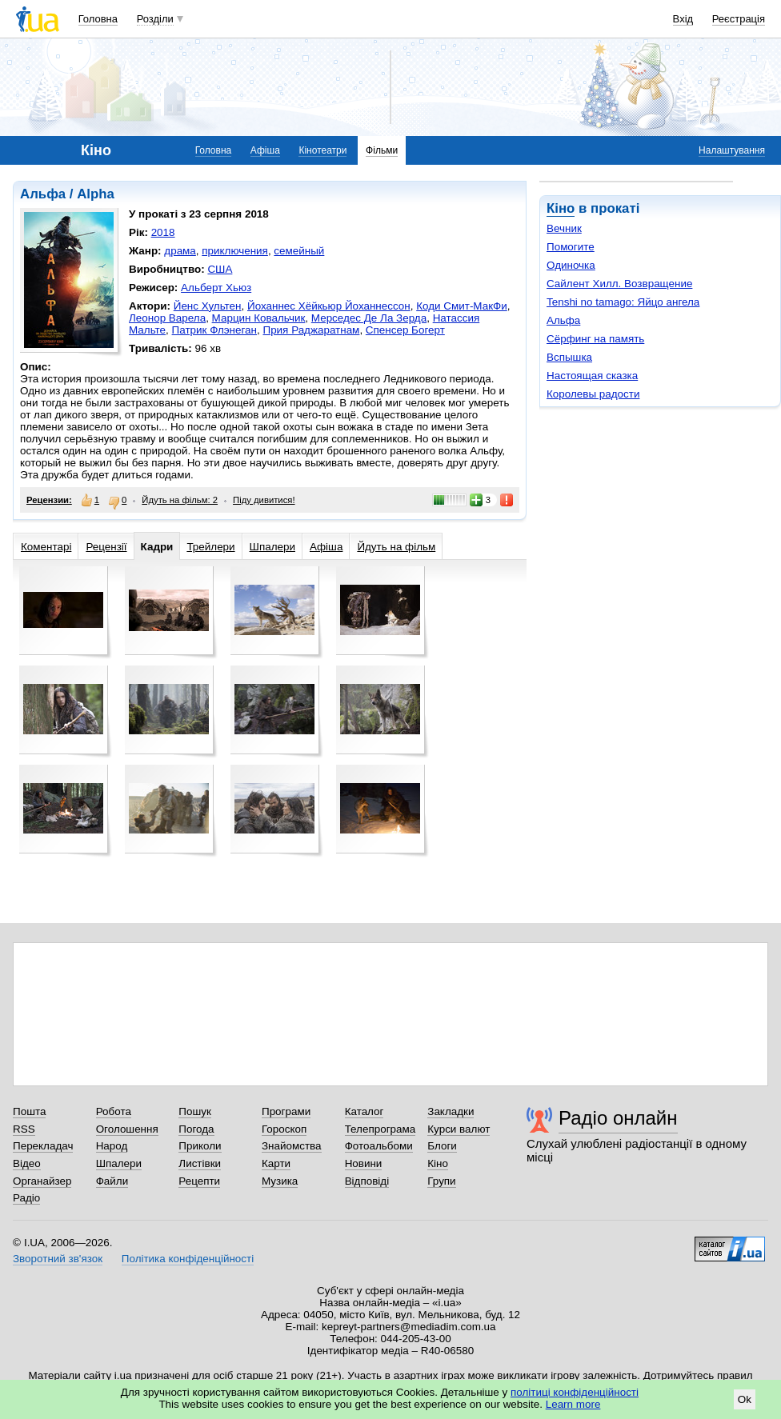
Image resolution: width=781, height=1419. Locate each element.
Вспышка (569, 357)
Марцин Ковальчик (259, 318)
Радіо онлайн (618, 1118)
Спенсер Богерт (405, 330)
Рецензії (106, 547)
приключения (235, 251)
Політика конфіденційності (188, 1259)
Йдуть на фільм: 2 (180, 500)
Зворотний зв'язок (57, 1259)
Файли (112, 1181)
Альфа (563, 320)
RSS (24, 1129)
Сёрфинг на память (595, 339)
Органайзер (42, 1181)
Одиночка (571, 265)
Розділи (155, 19)
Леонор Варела (167, 318)
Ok (744, 1399)
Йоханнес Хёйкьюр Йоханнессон (329, 306)
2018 (163, 232)
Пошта (29, 1111)
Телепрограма (380, 1129)
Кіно (561, 208)
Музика (280, 1181)
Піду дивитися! (264, 500)
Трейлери (210, 547)
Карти (276, 1163)
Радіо (26, 1198)
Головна (98, 19)
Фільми (382, 150)
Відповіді (367, 1181)
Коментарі (46, 547)
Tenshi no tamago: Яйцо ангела (623, 302)
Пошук (194, 1111)
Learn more (573, 1404)
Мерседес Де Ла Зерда (369, 318)
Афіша (265, 150)
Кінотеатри (322, 150)
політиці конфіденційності (575, 1392)
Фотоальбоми (379, 1146)
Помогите (571, 247)
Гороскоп (284, 1129)
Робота (113, 1111)
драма (180, 251)
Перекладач (43, 1146)
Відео (27, 1163)
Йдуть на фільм (396, 547)
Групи (441, 1181)
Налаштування (732, 150)
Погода (196, 1129)
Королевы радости (593, 394)
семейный (299, 251)
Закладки (450, 1111)
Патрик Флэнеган (214, 330)
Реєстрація (738, 19)
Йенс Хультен (208, 306)
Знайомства (292, 1146)
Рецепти (199, 1181)
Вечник (564, 228)
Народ (112, 1146)
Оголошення (127, 1129)
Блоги (442, 1146)
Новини (363, 1163)
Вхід (683, 19)
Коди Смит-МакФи (461, 306)
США (219, 269)
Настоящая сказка (592, 376)
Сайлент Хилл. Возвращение (619, 284)
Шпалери (272, 547)
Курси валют (458, 1129)
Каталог (364, 1111)
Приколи (199, 1146)
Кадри (157, 547)
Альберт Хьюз (216, 288)
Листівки (199, 1163)
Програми (286, 1111)
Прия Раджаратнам (310, 330)
